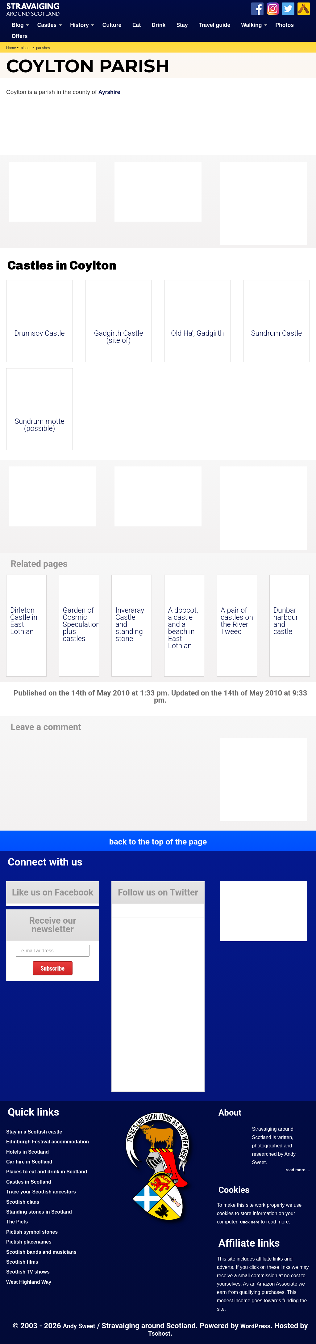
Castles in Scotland (30, 1181)
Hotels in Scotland (29, 1151)
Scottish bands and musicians (44, 1251)
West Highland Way (30, 1281)
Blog (18, 25)
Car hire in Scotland (31, 1161)
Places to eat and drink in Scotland (50, 1171)
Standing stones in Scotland (42, 1211)
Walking (251, 25)
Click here (250, 1221)
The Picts (18, 1221)
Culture (112, 25)
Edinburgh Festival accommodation (51, 1141)
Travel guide (215, 25)
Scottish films (23, 1261)
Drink (158, 25)
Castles (47, 25)
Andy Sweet (82, 1325)
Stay (182, 25)
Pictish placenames (31, 1241)
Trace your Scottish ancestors (44, 1191)
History (79, 25)
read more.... (296, 1169)
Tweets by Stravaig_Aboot (139, 907)
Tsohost (164, 1333)
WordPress (261, 1325)
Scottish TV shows (30, 1271)
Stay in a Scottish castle (36, 1131)
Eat (136, 25)
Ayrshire (110, 91)
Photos (284, 25)
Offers (20, 35)
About (231, 1111)
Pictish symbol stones (34, 1231)
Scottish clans (24, 1201)
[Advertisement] (269, 202)
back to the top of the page (158, 841)
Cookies (235, 1189)
